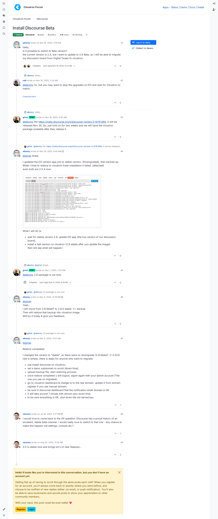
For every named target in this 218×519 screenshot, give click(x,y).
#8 (122, 414)
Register (21, 509)
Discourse (30, 35)
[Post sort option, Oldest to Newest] (143, 48)
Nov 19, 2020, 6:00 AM (56, 117)
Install (201, 7)
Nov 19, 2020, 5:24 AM (47, 80)
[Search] (4, 33)
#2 (122, 80)
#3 (122, 117)
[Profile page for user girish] (16, 119)
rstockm (27, 414)
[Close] (119, 472)
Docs (192, 7)
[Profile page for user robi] (16, 82)
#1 (122, 43)
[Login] (214, 3)
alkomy (26, 43)
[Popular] (4, 21)
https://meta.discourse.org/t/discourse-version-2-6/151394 (72, 121)
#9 (122, 442)
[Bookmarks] (4, 27)
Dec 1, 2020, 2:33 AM (55, 270)
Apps (165, 7)
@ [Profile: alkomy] (28, 84)
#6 (122, 297)
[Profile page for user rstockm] (16, 416)
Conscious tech (29, 96)
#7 (122, 338)
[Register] (214, 9)
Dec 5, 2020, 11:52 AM (50, 338)
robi (24, 80)
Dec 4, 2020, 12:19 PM (50, 297)
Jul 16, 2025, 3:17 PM (50, 414)
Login (31, 509)
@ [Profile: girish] (27, 155)
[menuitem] (214, 3)
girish (25, 117)
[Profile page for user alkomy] (16, 45)
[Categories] (4, 3)
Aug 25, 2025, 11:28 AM (51, 442)
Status (174, 7)
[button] (4, 509)
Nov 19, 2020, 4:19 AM (50, 43)
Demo (183, 7)
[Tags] (4, 15)
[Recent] (4, 9)
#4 (122, 151)
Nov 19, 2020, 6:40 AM (50, 151)
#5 (122, 270)
